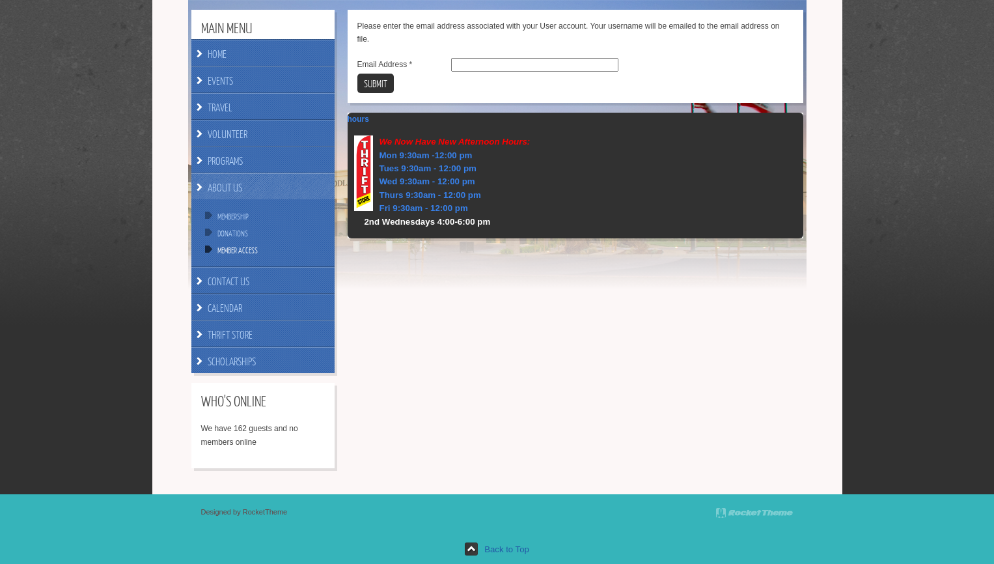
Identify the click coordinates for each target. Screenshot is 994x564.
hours (358, 119)
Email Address (385, 64)
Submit (375, 83)
